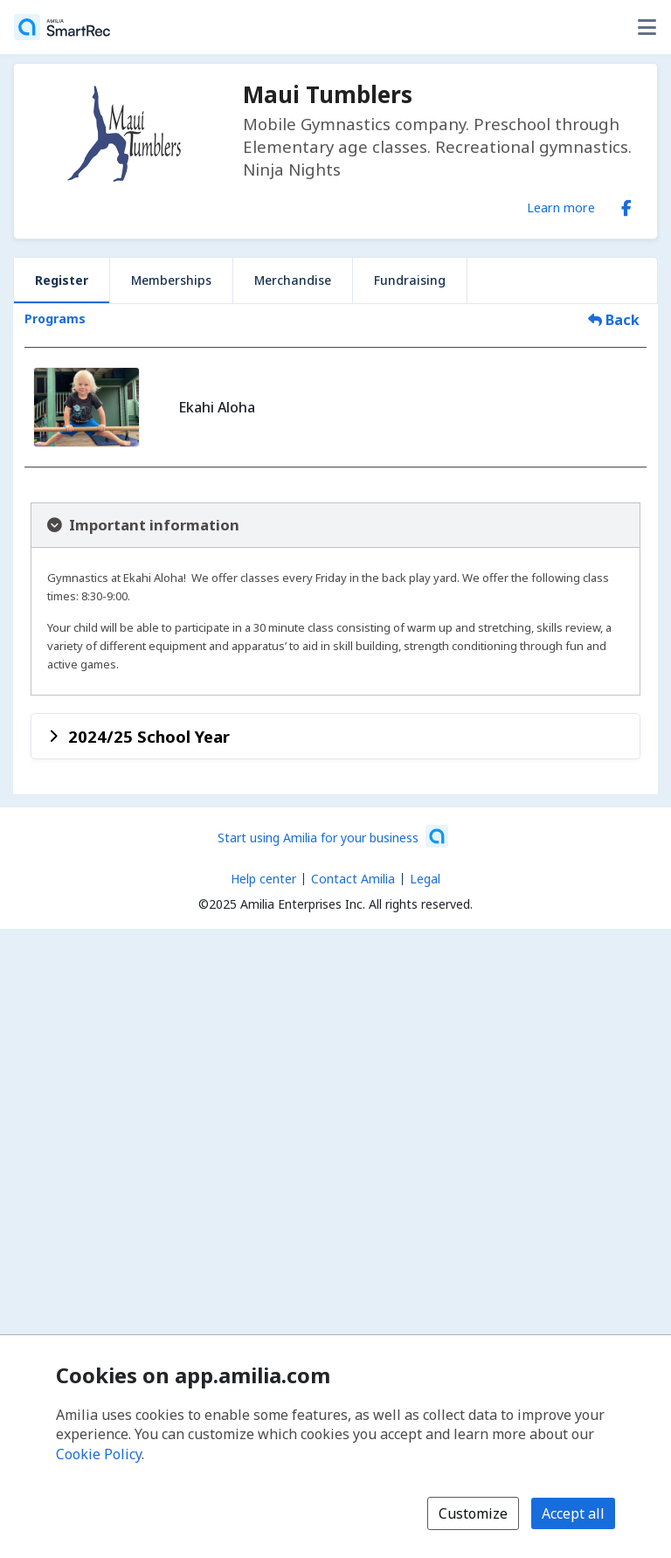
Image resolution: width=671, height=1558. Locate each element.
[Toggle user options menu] (646, 27)
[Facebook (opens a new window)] (626, 204)
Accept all (573, 1513)
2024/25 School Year (149, 736)
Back (614, 319)
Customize (473, 1513)
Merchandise (292, 280)
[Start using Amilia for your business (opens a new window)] (333, 836)
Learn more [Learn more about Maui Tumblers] (561, 207)
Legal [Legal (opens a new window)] (425, 878)
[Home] (62, 27)
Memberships (171, 280)
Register (61, 280)
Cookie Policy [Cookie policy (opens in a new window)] (99, 1454)
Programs (55, 318)
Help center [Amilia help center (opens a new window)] (263, 878)
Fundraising (410, 280)
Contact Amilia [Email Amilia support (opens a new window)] (353, 878)
